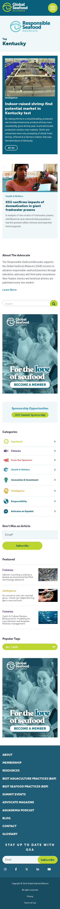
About (7, 755)
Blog (6, 818)
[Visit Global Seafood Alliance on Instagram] (7, 869)
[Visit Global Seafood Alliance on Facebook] (18, 869)
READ (11, 148)
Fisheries (7, 570)
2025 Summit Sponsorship (30, 415)
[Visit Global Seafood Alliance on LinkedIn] (40, 869)
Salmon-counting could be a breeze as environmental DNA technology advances (17, 577)
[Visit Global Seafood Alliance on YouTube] (52, 869)
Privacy (30, 896)
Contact (9, 826)
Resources (11, 770)
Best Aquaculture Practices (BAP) (29, 778)
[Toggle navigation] (53, 8)
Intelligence (9, 590)
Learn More (9, 289)
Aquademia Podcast (18, 810)
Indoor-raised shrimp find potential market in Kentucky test (28, 108)
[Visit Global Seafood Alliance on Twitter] (29, 869)
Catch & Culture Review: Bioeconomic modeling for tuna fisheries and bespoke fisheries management (16, 620)
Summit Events (14, 794)
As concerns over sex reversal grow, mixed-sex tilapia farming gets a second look (18, 598)
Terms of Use (30, 903)
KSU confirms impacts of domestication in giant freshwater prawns (25, 206)
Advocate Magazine (18, 802)
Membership (11, 762)
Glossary (10, 834)
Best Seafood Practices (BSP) (25, 786)
